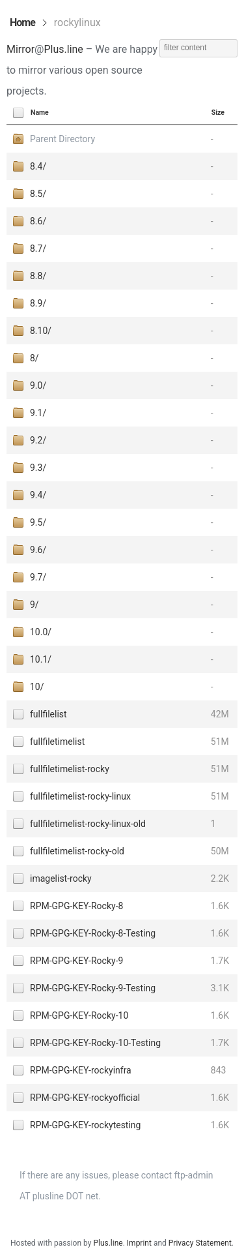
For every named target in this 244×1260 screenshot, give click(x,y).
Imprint (139, 1243)
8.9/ (38, 303)
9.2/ (38, 440)
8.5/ (38, 193)
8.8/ (38, 276)
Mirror (20, 49)
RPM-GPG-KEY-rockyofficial (85, 1097)
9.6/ (38, 550)
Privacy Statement (200, 1243)
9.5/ (38, 522)
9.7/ (38, 577)
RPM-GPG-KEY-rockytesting (85, 1125)
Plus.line (63, 49)
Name (40, 112)
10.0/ (40, 632)
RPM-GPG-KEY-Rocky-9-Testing (93, 988)
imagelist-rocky (61, 878)
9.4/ (38, 495)
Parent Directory (62, 139)
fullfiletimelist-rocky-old (77, 851)
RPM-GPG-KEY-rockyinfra (80, 1070)
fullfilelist (48, 714)
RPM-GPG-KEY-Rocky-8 (76, 906)
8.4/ (38, 166)
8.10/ (40, 330)
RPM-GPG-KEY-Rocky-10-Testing (95, 1043)
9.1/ (38, 413)
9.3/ (38, 467)
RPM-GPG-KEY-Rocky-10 (79, 1015)
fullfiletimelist (57, 741)
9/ (34, 604)
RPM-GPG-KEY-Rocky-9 (76, 960)
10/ (37, 687)
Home (22, 22)
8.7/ (38, 248)
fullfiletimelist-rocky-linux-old (88, 823)
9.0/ (38, 385)
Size (217, 112)
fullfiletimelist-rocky (69, 769)
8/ (34, 358)
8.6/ (38, 221)
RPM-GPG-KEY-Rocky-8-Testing (93, 933)
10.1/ (40, 659)
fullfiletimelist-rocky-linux (80, 796)
